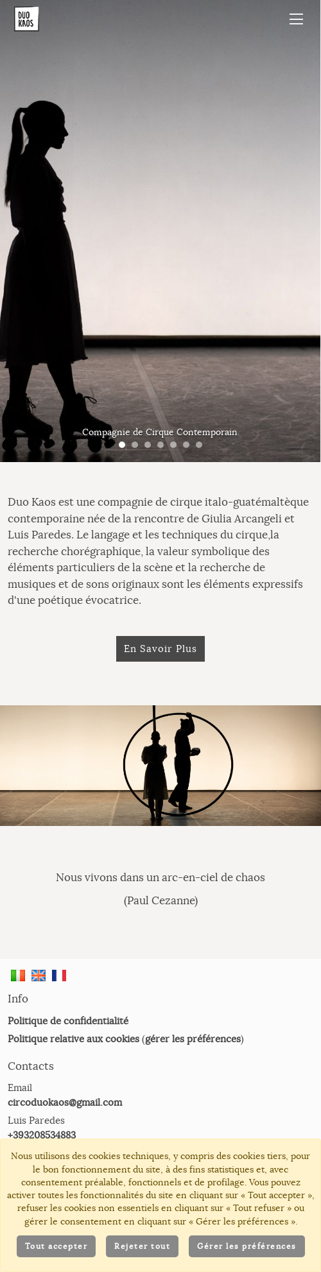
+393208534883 (42, 1135)
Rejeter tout (142, 1246)
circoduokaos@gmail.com (65, 1102)
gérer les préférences (193, 1039)
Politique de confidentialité (68, 1021)
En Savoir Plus (160, 648)
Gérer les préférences (247, 1246)
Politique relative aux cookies (73, 1039)
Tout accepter (56, 1246)
